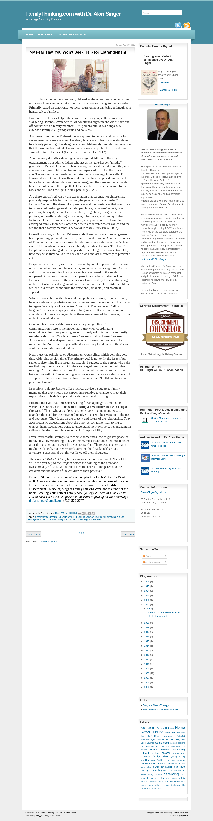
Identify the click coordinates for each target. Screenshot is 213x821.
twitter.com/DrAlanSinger (153, 259)
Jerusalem (176, 732)
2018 (146, 627)
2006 (146, 682)
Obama (181, 736)
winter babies (171, 785)
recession (160, 778)
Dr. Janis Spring (66, 517)
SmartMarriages (148, 739)
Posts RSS (45, 34)
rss (187, 25)
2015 (146, 641)
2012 (146, 655)
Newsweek (168, 736)
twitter (178, 25)
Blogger (39, 815)
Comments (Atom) (49, 541)
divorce (166, 752)
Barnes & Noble (168, 90)
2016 (146, 636)
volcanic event (95, 519)
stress (177, 781)
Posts (147, 556)
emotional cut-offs (115, 517)
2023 (146, 595)
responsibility (171, 778)
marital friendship (167, 763)
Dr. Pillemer (100, 517)
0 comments (71, 513)
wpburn (184, 815)
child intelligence (173, 746)
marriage (179, 766)
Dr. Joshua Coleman (84, 517)
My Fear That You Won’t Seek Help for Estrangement (78, 52)
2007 (146, 677)
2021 (146, 604)
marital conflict (149, 763)
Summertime (162, 739)
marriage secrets (170, 770)
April (149, 608)
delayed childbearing (173, 749)
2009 (146, 668)
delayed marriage (150, 753)
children (154, 749)
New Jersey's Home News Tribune (160, 709)
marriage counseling (151, 770)
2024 (146, 591)
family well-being (80, 519)
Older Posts (128, 534)
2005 (146, 687)
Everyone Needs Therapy (156, 705)
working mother (155, 788)
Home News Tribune (163, 729)
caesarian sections (177, 743)
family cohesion (49, 519)
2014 (146, 645)
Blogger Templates (155, 812)
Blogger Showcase (52, 815)
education (145, 756)
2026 (146, 581)
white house (160, 785)
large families (157, 760)
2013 (146, 650)
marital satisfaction (162, 767)
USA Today (174, 739)
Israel (167, 732)
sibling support (165, 781)
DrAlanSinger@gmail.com (154, 492)
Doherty (160, 728)
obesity (150, 775)
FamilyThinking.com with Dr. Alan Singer (73, 14)
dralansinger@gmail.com (46, 500)
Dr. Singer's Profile (72, 34)
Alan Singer (148, 727)
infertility (145, 760)
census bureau (158, 746)
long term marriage (175, 760)
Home (29, 34)
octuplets (158, 775)
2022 (146, 600)
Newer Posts (33, 534)
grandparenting (178, 756)
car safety (145, 746)
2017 (146, 632)
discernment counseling (46, 517)
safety (182, 778)
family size (160, 756)
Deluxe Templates (180, 812)
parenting (171, 774)
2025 (146, 586)
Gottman (169, 728)
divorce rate (179, 753)
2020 (146, 623)
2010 (146, 664)
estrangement (34, 519)
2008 (146, 673)
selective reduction (149, 782)
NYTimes (154, 735)
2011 (146, 659)
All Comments (151, 562)
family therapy (64, 519)
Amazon (164, 82)
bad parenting (161, 742)
